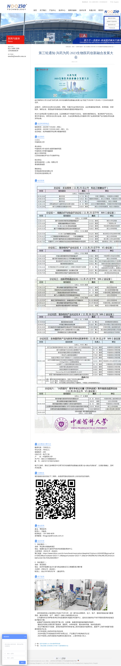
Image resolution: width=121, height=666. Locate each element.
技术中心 (62, 10)
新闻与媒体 (72, 10)
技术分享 (82, 10)
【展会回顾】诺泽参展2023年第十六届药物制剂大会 (54, 645)
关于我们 (43, 10)
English (116, 2)
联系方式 (102, 10)
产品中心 (52, 10)
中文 (111, 2)
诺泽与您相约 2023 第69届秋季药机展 (50, 643)
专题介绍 (92, 10)
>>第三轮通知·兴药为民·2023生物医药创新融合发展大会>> (95, 46)
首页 (35, 10)
